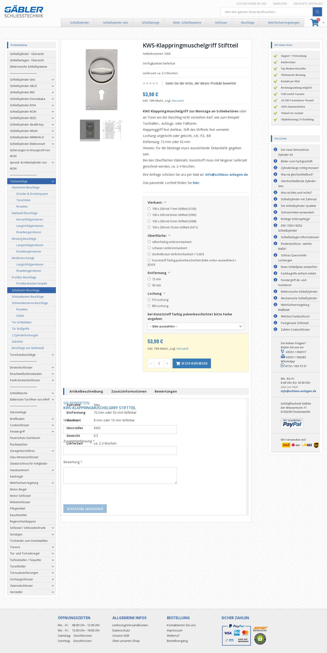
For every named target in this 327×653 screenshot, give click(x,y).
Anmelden (280, 3)
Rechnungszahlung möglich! (296, 87)
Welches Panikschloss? (295, 316)
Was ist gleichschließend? (297, 174)
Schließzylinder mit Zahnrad (299, 199)
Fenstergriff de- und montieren (292, 282)
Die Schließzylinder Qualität (298, 206)
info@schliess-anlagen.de (234, 174)
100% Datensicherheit (293, 106)
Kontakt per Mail (290, 81)
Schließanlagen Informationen (300, 237)
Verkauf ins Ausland (292, 113)
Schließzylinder (79, 23)
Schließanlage (150, 23)
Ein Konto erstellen (308, 3)
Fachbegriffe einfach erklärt (298, 273)
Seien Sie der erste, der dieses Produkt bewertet (208, 83)
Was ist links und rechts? (296, 193)
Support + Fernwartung (293, 55)
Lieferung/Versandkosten (130, 625)
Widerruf (173, 635)
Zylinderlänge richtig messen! (300, 168)
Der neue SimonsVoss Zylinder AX (293, 152)
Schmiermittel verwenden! (297, 212)
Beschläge (247, 23)
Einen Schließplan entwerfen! (299, 267)
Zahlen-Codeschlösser (295, 329)
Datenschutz (121, 630)
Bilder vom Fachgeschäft (296, 161)
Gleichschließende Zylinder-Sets (297, 183)
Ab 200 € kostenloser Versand (297, 100)
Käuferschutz (288, 62)
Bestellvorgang (177, 641)
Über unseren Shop (126, 641)
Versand (185, 101)
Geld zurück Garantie (292, 94)
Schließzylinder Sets (115, 23)
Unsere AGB (120, 635)
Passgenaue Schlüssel (295, 323)
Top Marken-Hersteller (293, 68)
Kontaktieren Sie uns (251, 3)
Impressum (174, 630)
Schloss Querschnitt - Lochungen (293, 257)
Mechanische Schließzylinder (299, 298)
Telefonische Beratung (293, 75)
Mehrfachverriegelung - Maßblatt (294, 307)
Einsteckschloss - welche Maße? (295, 246)
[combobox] (271, 11)
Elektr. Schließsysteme (187, 23)
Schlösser (221, 23)
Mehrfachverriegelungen (284, 23)
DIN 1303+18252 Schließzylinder (290, 228)
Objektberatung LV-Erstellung (297, 119)
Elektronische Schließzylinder (299, 292)
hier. (204, 183)
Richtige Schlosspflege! (295, 219)
